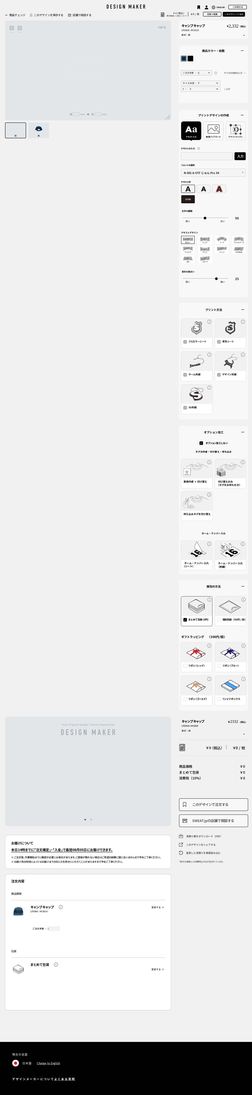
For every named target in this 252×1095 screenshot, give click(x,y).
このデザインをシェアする (201, 844)
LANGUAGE (218, 7)
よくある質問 (64, 1079)
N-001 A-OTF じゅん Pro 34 (201, 173)
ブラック (190, 58)
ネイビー (184, 58)
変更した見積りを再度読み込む (203, 853)
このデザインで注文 (234, 14)
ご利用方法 (237, 6)
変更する (156, 907)
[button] (85, 819)
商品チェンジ (17, 15)
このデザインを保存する (48, 15)
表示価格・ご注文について (177, 16)
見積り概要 (212, 14)
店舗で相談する (82, 15)
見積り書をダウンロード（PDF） (204, 836)
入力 (240, 156)
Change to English (48, 1063)
